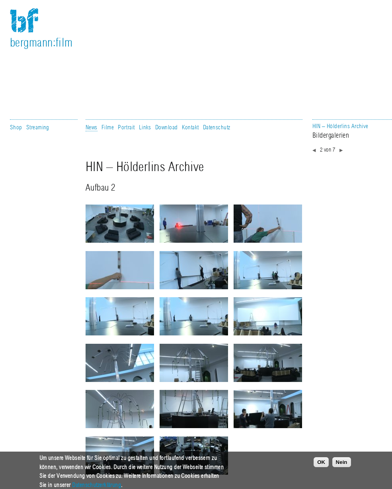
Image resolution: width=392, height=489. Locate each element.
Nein (341, 466)
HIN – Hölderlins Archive (340, 126)
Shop (16, 127)
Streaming (37, 127)
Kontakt (190, 127)
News (92, 127)
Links (145, 127)
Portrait (126, 127)
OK (321, 466)
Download (166, 127)
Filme (107, 127)
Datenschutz (216, 127)
